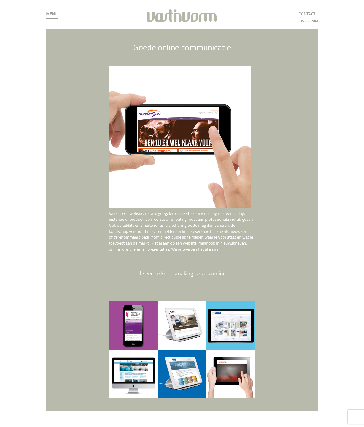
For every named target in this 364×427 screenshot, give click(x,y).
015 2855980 (308, 20)
